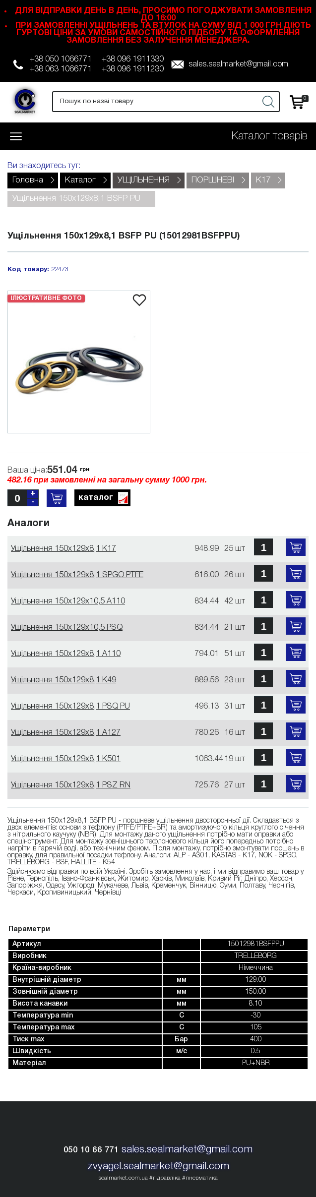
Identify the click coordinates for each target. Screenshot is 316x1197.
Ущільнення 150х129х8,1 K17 (63, 548)
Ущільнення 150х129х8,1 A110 (66, 654)
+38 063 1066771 (61, 69)
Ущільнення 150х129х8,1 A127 (66, 732)
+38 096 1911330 (133, 59)
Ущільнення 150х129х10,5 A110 (68, 601)
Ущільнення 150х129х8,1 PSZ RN (70, 785)
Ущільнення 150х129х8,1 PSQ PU (70, 706)
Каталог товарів (270, 136)
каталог (103, 498)
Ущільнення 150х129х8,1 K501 (66, 759)
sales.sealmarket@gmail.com (238, 64)
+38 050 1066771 (61, 59)
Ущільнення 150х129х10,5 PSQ (67, 627)
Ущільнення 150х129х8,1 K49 (63, 680)
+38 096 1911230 (133, 69)
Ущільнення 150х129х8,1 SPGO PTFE (77, 575)
